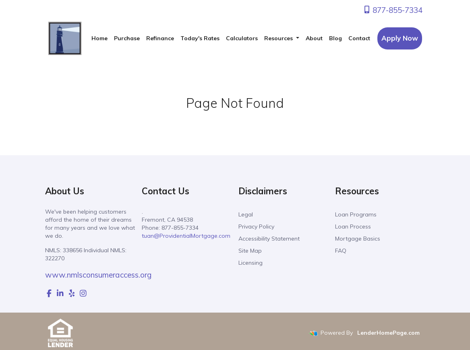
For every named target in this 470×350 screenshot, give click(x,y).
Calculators (242, 38)
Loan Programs (356, 214)
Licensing (250, 262)
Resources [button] (279, 38)
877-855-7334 (392, 10)
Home (99, 38)
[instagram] (83, 293)
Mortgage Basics (357, 238)
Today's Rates (199, 38)
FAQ (340, 250)
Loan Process (353, 226)
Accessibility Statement (269, 238)
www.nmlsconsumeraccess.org (98, 275)
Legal (245, 214)
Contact (359, 38)
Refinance (160, 38)
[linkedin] (60, 293)
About (314, 38)
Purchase (127, 38)
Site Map (250, 250)
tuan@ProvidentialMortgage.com (186, 235)
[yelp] (72, 293)
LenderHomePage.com (388, 333)
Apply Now (399, 38)
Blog (335, 38)
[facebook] (49, 293)
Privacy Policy (256, 226)
